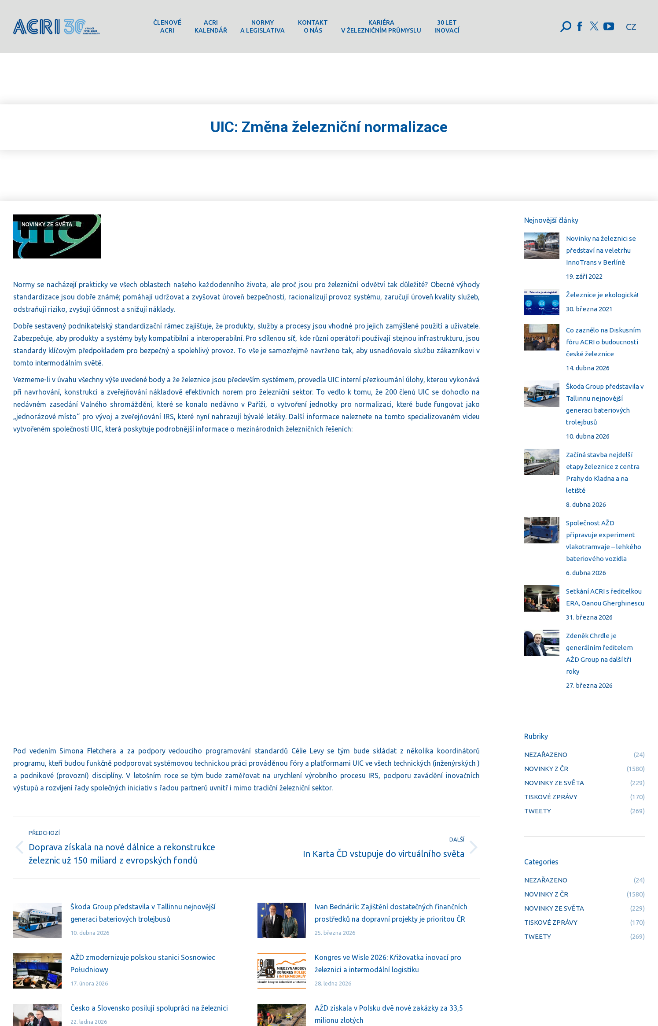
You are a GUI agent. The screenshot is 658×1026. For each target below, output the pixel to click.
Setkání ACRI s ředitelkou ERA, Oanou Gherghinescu (605, 597)
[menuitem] (167, 26)
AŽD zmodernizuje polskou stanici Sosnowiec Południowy (142, 963)
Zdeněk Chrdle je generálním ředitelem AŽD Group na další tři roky (599, 653)
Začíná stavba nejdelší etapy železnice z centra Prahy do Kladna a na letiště (603, 472)
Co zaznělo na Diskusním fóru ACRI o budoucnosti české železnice (603, 342)
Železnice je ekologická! (602, 295)
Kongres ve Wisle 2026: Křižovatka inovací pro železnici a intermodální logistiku (388, 963)
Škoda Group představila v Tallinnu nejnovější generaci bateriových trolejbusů (143, 913)
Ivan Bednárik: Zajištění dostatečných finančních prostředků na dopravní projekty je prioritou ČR (391, 913)
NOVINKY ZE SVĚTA (47, 224)
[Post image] (37, 920)
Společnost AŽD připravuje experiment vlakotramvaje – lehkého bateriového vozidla (603, 540)
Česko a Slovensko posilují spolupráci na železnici (149, 1008)
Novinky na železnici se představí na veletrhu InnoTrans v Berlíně (601, 250)
